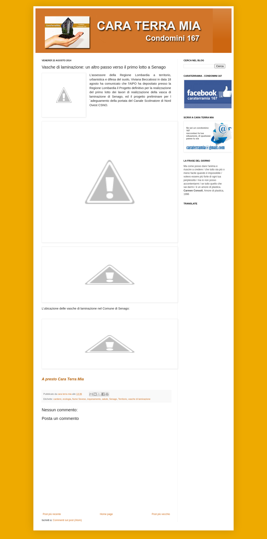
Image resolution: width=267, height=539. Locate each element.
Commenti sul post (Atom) (67, 520)
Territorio (122, 399)
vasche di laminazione (139, 399)
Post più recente (52, 514)
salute (105, 399)
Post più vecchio (161, 514)
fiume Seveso (79, 399)
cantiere (57, 399)
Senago (113, 399)
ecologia (67, 399)
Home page (106, 514)
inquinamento (94, 399)
